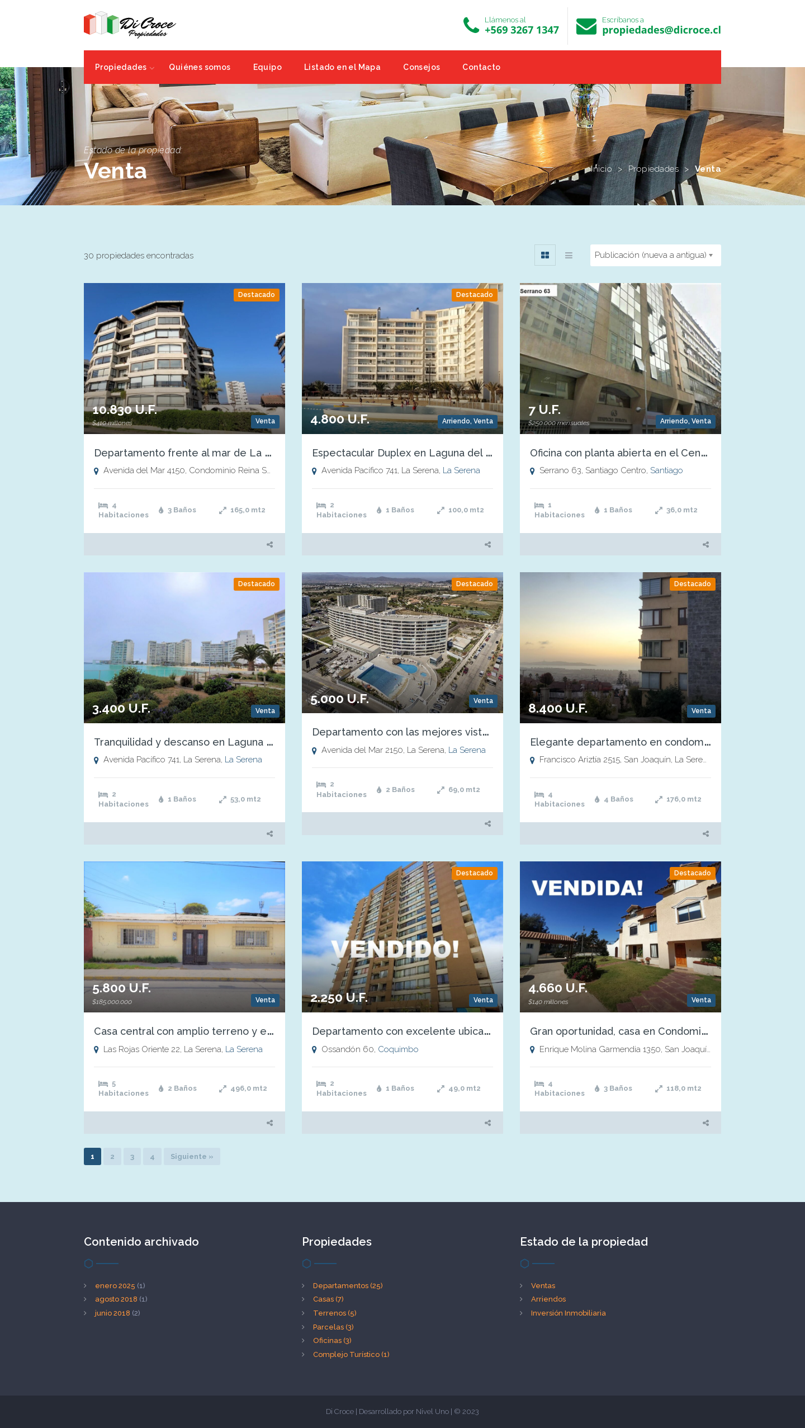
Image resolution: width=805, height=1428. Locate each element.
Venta (265, 421)
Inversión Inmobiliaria (568, 1313)
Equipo (267, 67)
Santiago (666, 470)
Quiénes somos (199, 67)
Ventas (543, 1285)
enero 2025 (115, 1285)
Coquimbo (398, 1049)
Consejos (421, 67)
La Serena (461, 470)
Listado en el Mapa (342, 67)
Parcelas (333, 1327)
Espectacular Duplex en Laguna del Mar (408, 453)
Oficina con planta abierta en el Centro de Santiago (652, 453)
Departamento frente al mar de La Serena (196, 453)
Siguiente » (192, 1156)
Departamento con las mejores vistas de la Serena (434, 732)
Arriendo (456, 421)
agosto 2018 (116, 1299)
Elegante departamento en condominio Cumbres (648, 742)
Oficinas (332, 1340)
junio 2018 (112, 1313)
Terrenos (335, 1313)
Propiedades (120, 67)
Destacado (256, 295)
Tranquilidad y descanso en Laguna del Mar (198, 742)
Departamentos (348, 1285)
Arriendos (548, 1299)
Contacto (481, 67)
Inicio (601, 169)
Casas (328, 1299)
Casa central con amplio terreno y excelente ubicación (225, 1031)
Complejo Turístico (351, 1354)
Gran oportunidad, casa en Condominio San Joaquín (652, 1031)
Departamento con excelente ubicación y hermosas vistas (452, 1031)
